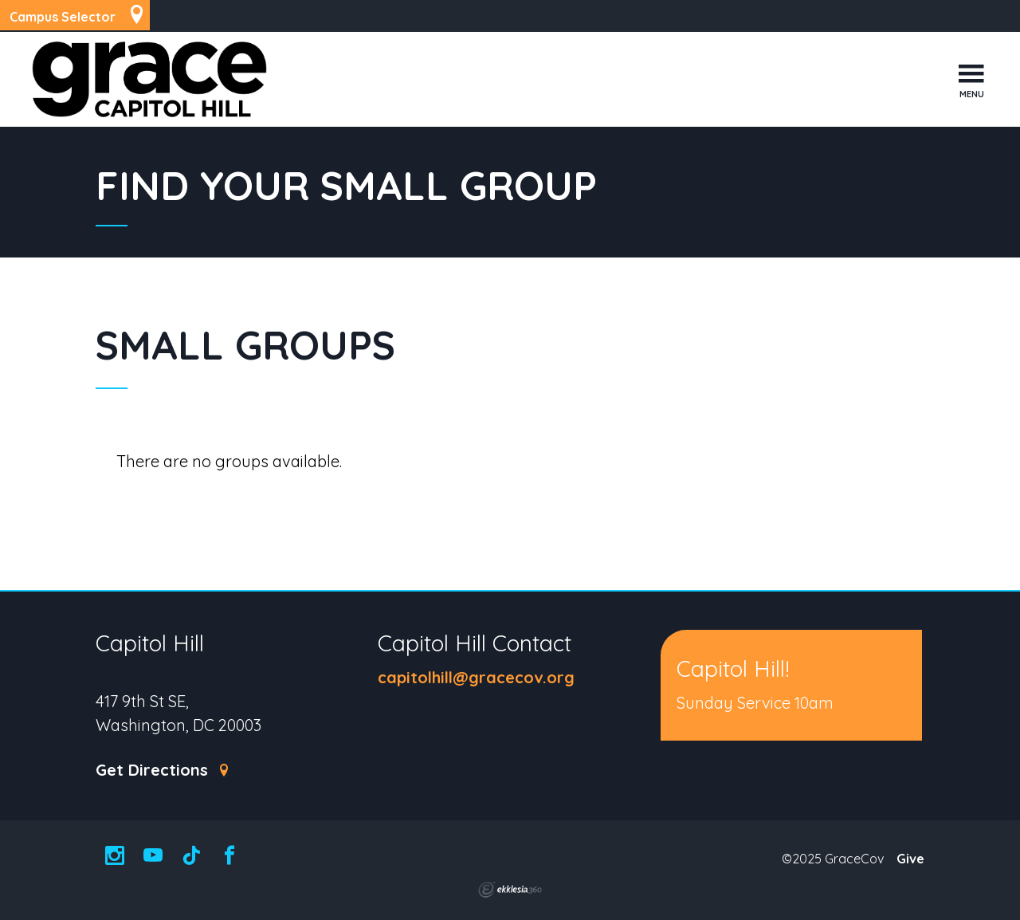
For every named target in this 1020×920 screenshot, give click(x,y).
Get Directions (163, 770)
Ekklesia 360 (510, 890)
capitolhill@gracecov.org (476, 677)
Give (910, 859)
